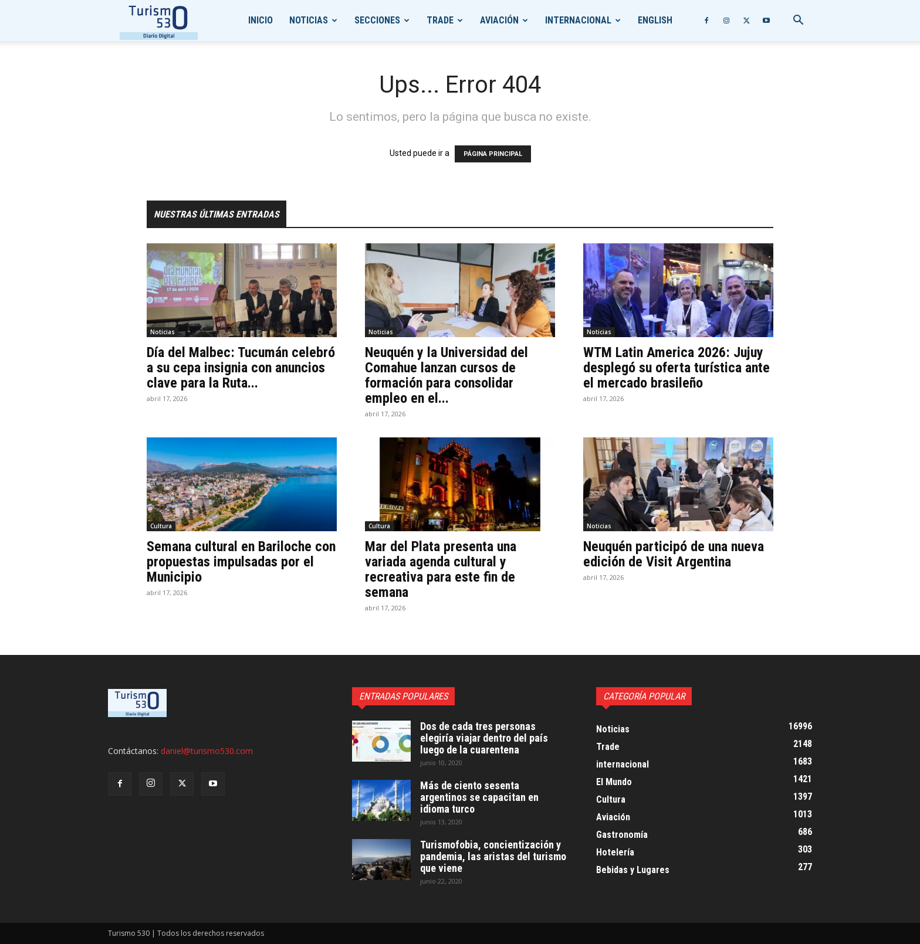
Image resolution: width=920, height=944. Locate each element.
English (655, 20)
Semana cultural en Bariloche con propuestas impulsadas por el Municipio (241, 561)
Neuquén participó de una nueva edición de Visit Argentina (673, 554)
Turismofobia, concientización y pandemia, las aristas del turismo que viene (493, 856)
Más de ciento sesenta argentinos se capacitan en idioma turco (479, 797)
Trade (440, 20)
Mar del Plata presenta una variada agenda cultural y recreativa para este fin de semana (440, 569)
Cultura (161, 526)
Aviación (499, 20)
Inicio (260, 20)
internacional (578, 20)
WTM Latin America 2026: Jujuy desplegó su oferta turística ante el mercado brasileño (676, 367)
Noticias (308, 20)
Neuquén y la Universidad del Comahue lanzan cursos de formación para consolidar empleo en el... (446, 375)
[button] (798, 21)
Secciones (377, 20)
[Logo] (159, 21)
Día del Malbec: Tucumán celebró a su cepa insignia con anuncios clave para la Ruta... (241, 367)
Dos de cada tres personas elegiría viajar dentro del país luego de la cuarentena (484, 738)
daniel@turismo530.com (207, 750)
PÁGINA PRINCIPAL (493, 154)
